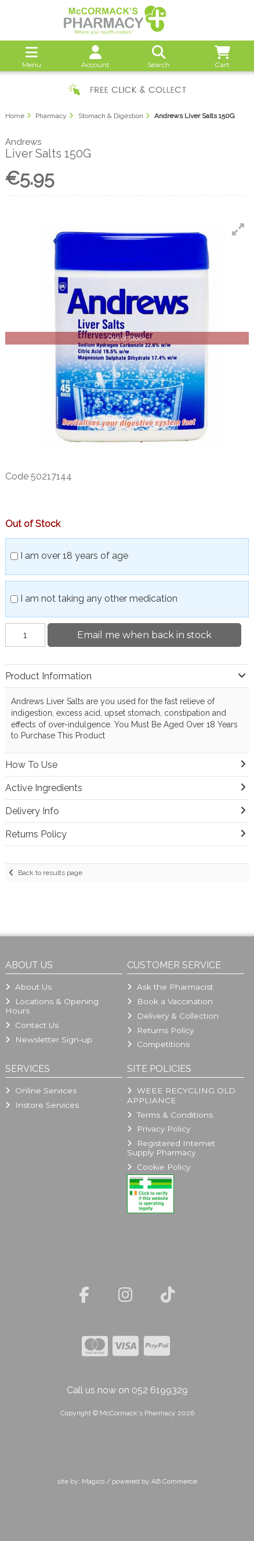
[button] (238, 229)
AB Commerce (174, 1481)
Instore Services (42, 1105)
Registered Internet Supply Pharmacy (171, 1148)
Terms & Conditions (170, 1114)
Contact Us (32, 1025)
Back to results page (50, 873)
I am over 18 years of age (74, 555)
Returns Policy (160, 1030)
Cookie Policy (158, 1167)
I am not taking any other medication (98, 598)
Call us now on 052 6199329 (127, 1390)
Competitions (158, 1044)
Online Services (41, 1090)
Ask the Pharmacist (170, 986)
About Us (28, 986)
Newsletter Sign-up (48, 1039)
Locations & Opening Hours (52, 1006)
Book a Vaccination (170, 1001)
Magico (93, 1481)
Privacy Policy (158, 1128)
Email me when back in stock (144, 634)
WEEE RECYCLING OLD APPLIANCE (181, 1095)
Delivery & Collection (173, 1015)
